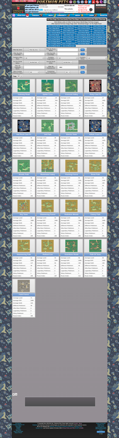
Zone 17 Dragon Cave (68, 43)
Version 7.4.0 (101, 5)
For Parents (18, 423)
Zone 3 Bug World (54, 28)
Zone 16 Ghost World (83, 41)
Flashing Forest (71, 174)
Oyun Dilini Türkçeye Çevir (18, 6)
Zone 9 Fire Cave (69, 35)
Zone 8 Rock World (83, 32)
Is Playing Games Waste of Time (18, 11)
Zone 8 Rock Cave (99, 32)
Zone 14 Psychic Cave (98, 39)
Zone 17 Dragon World (54, 43)
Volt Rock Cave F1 (23, 134)
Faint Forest (24, 294)
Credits (81, 428)
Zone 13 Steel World (54, 39)
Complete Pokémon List (18, 424)
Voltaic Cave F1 (95, 134)
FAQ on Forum (18, 432)
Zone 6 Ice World (84, 30)
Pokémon (34, 425)
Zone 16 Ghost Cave (99, 41)
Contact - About (78, 423)
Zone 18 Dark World (83, 43)
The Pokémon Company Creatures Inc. (64, 426)
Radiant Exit (48, 254)
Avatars (18, 428)
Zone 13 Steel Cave (68, 39)
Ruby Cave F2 (95, 94)
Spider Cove (48, 94)
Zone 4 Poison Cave (99, 28)
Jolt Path (47, 134)
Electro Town (71, 134)
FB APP (77, 428)
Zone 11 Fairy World (54, 37)
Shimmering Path (24, 254)
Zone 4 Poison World (83, 28)
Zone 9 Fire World (54, 35)
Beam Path (95, 174)
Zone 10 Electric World (83, 35)
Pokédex (18, 427)
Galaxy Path (95, 214)
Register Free (101, 424)
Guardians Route (71, 254)
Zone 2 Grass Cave (98, 26)
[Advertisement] (59, 8)
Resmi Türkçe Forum (101, 427)
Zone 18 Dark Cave (98, 43)
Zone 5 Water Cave (68, 30)
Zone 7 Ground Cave (69, 32)
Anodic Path (24, 174)
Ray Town (24, 214)
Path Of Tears (95, 254)
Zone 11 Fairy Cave (68, 37)
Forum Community (101, 423)
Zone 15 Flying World (54, 41)
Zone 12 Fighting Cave (99, 37)
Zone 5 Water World (54, 30)
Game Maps (18, 426)
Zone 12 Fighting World (83, 37)
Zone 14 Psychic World (83, 39)
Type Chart (18, 430)
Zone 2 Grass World (83, 26)
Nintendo (52, 426)
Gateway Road (24, 94)
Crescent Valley (71, 94)
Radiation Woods (72, 214)
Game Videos (101, 426)
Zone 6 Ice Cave (99, 30)
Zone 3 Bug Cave (69, 28)
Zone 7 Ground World (54, 32)
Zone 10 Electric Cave (98, 35)
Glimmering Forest (47, 214)
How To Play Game (18, 431)
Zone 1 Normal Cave (69, 26)
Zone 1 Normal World (54, 26)
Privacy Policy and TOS (68, 428)
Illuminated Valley (47, 174)
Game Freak (79, 426)
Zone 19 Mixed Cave (69, 46)
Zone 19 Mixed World (54, 46)
